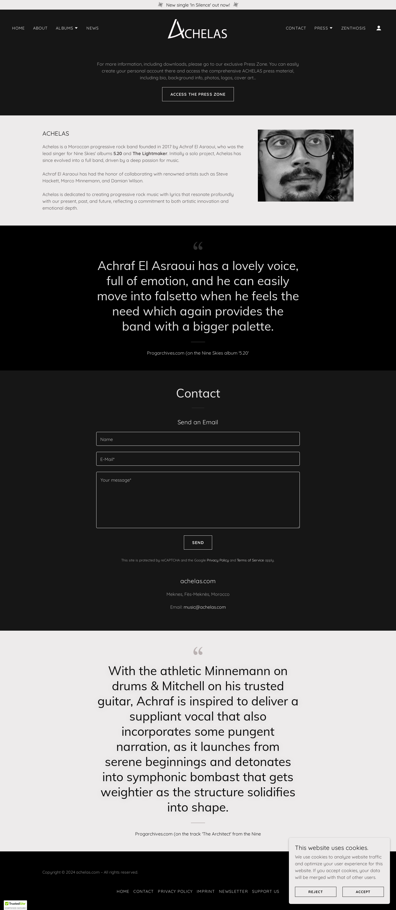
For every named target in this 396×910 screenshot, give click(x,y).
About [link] (40, 28)
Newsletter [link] (233, 891)
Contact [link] (296, 28)
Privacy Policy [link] (218, 560)
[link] (198, 28)
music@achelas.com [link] (205, 607)
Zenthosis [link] (353, 28)
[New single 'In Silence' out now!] (198, 5)
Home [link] (18, 28)
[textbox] (198, 439)
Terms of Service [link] (250, 560)
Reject (315, 899)
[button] (67, 28)
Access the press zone (198, 94)
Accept (363, 899)
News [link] (92, 28)
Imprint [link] (206, 891)
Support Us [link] (265, 891)
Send (198, 542)
